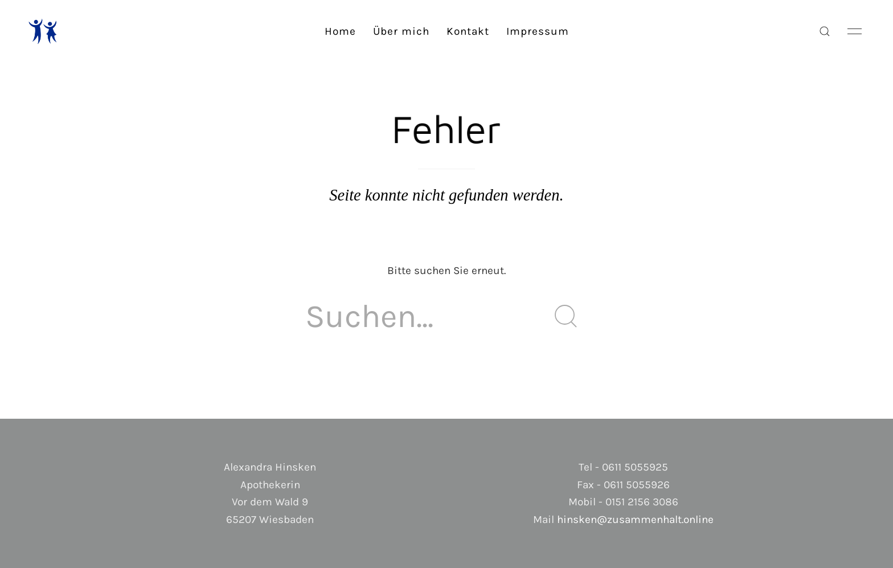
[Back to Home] (43, 31)
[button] (824, 31)
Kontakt (467, 31)
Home (340, 31)
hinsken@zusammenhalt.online (635, 519)
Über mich (401, 31)
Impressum (537, 31)
